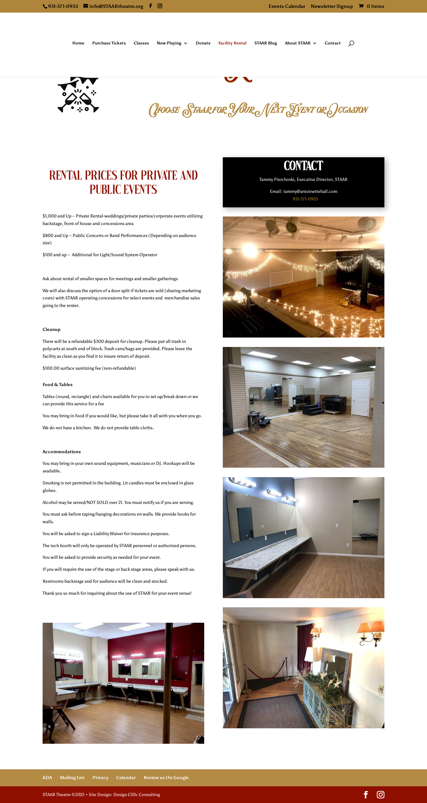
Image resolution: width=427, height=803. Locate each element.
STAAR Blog (265, 43)
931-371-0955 (305, 199)
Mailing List (72, 777)
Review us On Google (166, 777)
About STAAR (298, 43)
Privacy (100, 777)
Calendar (126, 777)
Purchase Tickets (109, 43)
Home (78, 43)
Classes (141, 43)
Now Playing (169, 43)
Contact (333, 43)
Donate (203, 43)
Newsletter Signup (332, 6)
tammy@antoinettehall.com (310, 191)
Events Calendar (287, 6)
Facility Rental (232, 43)
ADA (47, 777)
